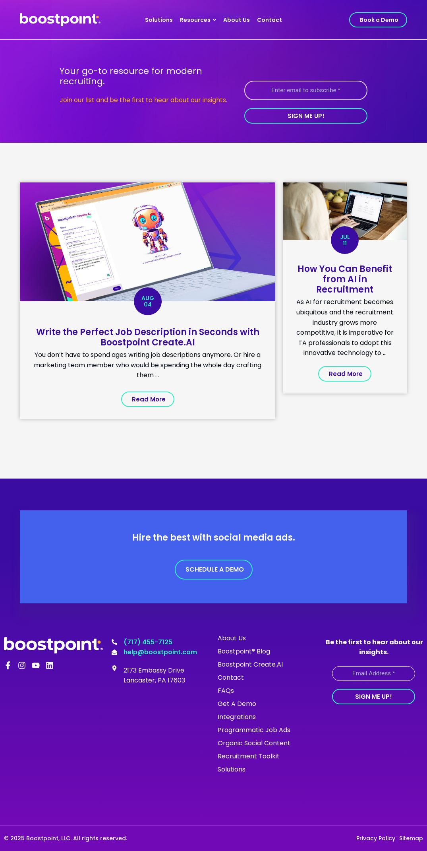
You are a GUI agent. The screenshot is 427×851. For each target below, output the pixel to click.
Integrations (237, 716)
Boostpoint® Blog (244, 650)
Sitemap (411, 838)
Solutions (159, 20)
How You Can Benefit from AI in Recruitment (345, 279)
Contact (269, 20)
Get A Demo (237, 703)
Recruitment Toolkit (249, 755)
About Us (236, 20)
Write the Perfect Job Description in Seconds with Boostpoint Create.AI (147, 337)
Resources (198, 20)
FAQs (226, 690)
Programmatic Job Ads (254, 729)
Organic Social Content (254, 742)
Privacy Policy (375, 838)
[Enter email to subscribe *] (305, 90)
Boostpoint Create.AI (250, 664)
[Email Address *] (373, 673)
